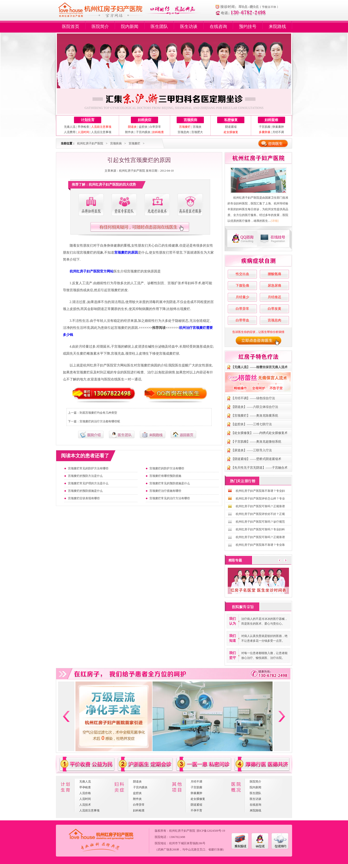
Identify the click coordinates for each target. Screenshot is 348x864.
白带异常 (155, 126)
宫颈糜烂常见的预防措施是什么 (169, 483)
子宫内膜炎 (143, 132)
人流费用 (69, 132)
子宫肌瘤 (264, 126)
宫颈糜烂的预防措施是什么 (85, 491)
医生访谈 (188, 26)
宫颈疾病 (190, 120)
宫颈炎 (197, 126)
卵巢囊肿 (278, 126)
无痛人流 (69, 126)
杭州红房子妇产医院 (90, 143)
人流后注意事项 (101, 132)
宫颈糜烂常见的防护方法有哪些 (88, 468)
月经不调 (278, 132)
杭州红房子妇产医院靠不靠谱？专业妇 (260, 491)
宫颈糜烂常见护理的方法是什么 (88, 483)
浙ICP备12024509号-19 (210, 830)
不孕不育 (196, 810)
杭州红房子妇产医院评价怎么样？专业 (260, 498)
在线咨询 (218, 26)
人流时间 (85, 799)
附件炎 (129, 132)
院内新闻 (129, 26)
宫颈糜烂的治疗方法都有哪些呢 (100, 421)
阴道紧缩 (231, 126)
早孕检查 (83, 126)
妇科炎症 (144, 120)
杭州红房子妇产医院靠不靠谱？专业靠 (260, 545)
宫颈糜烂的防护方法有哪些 (166, 468)
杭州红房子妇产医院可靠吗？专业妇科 (260, 529)
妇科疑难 (271, 120)
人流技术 (85, 804)
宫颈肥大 (197, 132)
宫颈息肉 (183, 132)
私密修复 (231, 120)
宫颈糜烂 (134, 143)
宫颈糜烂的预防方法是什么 (85, 476)
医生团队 (159, 26)
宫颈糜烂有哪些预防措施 (165, 476)
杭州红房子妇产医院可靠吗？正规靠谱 (260, 506)
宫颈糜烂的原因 (126, 252)
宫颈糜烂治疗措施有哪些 (165, 491)
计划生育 (87, 120)
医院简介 (100, 26)
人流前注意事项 (89, 810)
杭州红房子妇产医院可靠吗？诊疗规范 (260, 521)
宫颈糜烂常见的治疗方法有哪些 (169, 498)
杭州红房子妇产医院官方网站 (92, 271)
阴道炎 (137, 781)
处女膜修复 (198, 799)
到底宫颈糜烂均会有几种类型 (98, 412)
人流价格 (85, 793)
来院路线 (277, 26)
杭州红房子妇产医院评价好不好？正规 (260, 514)
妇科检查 (139, 810)
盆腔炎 (143, 126)
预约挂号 (247, 26)
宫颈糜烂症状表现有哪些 (84, 498)
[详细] (275, 221)
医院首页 (70, 26)
